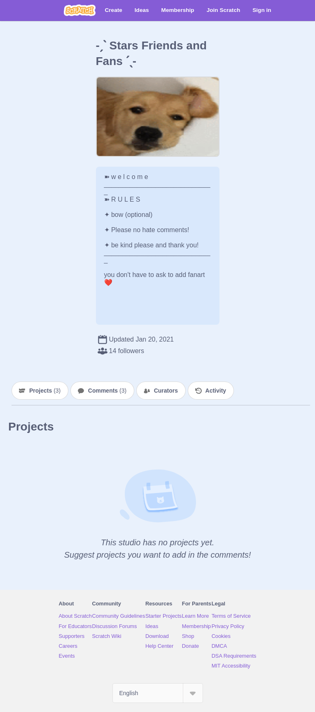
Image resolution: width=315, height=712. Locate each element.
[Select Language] (157, 693)
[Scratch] (79, 10)
